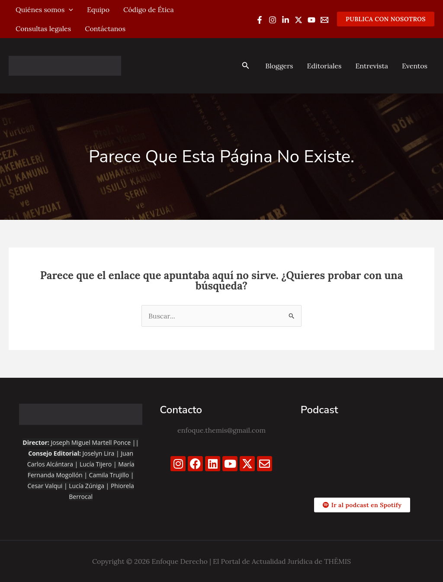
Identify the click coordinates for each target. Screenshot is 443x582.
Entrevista (371, 65)
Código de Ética (148, 9)
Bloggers (279, 65)
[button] (385, 19)
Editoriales (324, 65)
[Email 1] (324, 20)
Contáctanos (105, 28)
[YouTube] (311, 20)
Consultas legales (43, 28)
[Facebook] (259, 20)
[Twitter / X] (298, 20)
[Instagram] (272, 20)
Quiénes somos (44, 9)
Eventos (414, 65)
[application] (68, 9)
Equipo (98, 9)
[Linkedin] (285, 20)
